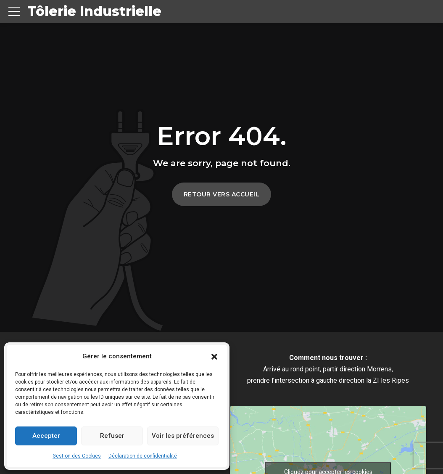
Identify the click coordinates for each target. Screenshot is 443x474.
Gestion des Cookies (77, 456)
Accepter (46, 436)
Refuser (112, 436)
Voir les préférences (183, 436)
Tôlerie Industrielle (94, 11)
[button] (214, 356)
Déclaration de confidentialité (142, 456)
